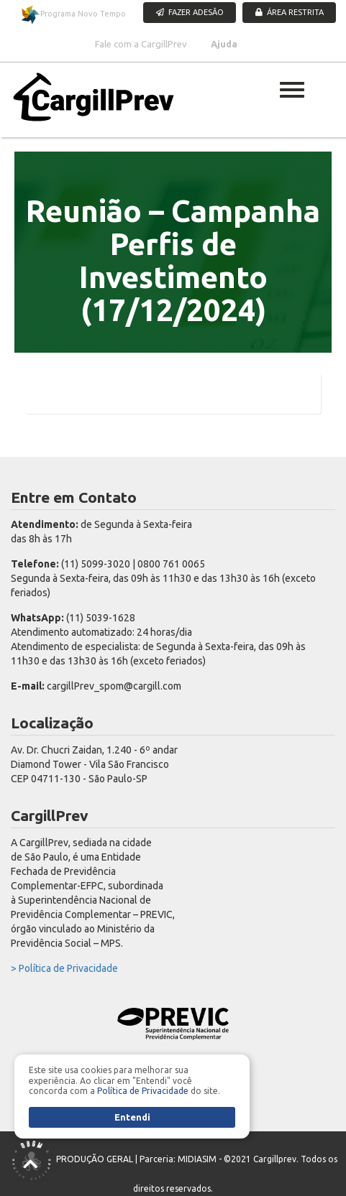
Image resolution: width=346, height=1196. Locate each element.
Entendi (132, 1117)
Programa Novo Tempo (73, 14)
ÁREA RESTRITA (289, 12)
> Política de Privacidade (64, 968)
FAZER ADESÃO (190, 12)
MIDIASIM (197, 1159)
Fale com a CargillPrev (141, 44)
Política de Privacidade (142, 1090)
